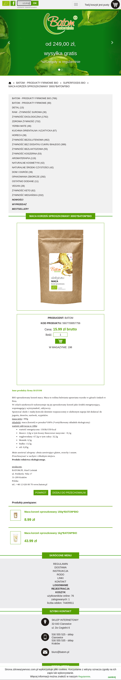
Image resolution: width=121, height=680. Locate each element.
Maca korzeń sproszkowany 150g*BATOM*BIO (51, 511)
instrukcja (60, 571)
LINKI (60, 578)
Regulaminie (84, 676)
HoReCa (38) (19, 135)
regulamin (60, 563)
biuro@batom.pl (60, 652)
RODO (60, 574)
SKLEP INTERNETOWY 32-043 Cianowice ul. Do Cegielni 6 (65, 623)
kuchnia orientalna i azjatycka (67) (34, 130)
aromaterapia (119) (24, 158)
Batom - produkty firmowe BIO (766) (34, 98)
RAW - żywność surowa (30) (29, 112)
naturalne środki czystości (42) (33, 167)
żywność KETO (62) (23, 190)
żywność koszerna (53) (27, 153)
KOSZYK (60, 592)
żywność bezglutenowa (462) (30, 139)
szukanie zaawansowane (27, 7)
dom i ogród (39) (22, 172)
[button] (9, 42)
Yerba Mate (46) (21, 126)
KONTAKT (60, 581)
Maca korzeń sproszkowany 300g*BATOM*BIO (39, 86)
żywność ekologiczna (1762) (30, 116)
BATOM (37, 390)
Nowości (17, 199)
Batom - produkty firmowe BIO (37, 82)
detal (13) (18, 107)
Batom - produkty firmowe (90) (31, 103)
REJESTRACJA (60, 588)
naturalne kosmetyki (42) (28, 162)
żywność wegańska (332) (27, 195)
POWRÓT (40, 492)
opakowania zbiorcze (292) (29, 176)
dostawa (60, 567)
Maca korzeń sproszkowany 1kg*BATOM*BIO (50, 533)
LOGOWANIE (60, 585)
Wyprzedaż (19, 204)
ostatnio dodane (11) (25, 181)
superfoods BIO (74, 82)
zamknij (112, 677)
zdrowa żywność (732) (26, 121)
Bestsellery (20, 209)
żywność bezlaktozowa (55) (30, 149)
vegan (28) (18, 186)
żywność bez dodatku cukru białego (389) (39, 144)
